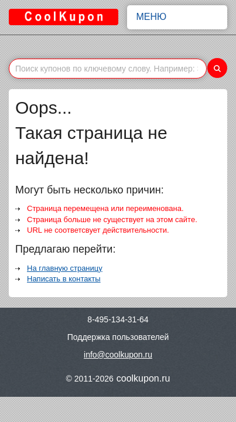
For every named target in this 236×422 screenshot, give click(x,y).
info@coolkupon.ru (118, 354)
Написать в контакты (64, 278)
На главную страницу (64, 268)
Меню (177, 17)
